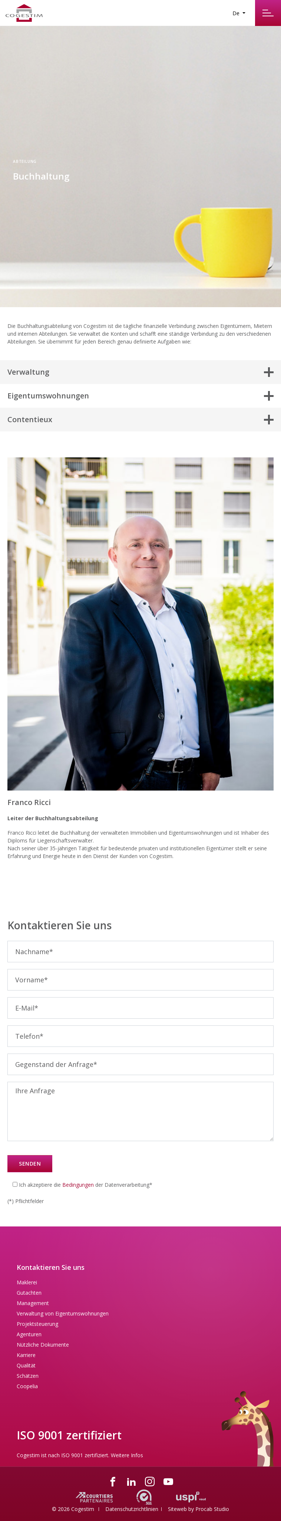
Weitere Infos (127, 1455)
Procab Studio (212, 1508)
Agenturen (29, 1334)
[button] (140, 372)
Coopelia (27, 1386)
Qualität (26, 1365)
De (236, 13)
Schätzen (28, 1375)
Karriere (26, 1355)
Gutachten (29, 1292)
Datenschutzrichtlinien (131, 1508)
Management (33, 1303)
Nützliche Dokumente (43, 1344)
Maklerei (27, 1282)
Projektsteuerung (37, 1323)
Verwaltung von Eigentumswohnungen (63, 1313)
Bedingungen (78, 1184)
